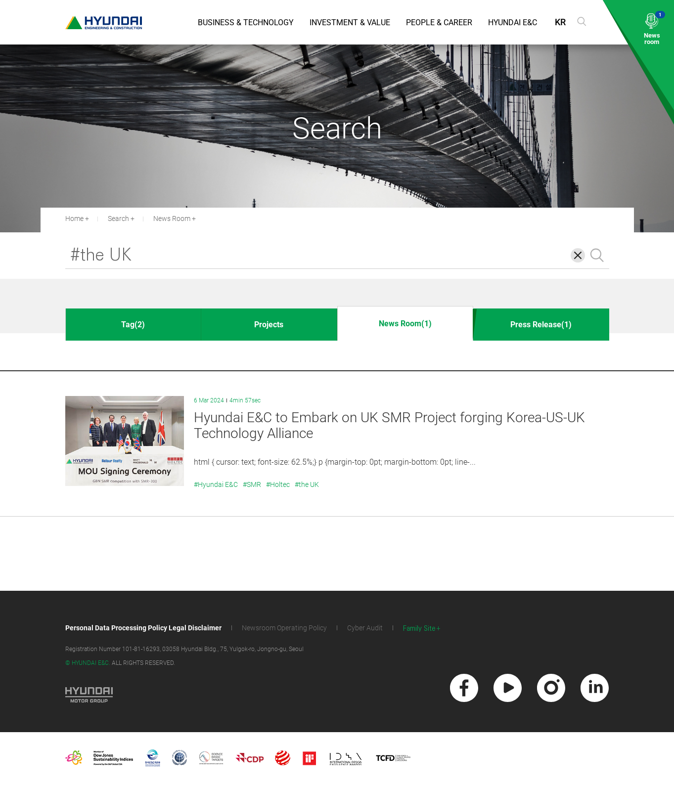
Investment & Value (350, 22)
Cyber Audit (365, 628)
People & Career (439, 22)
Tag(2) (133, 324)
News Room (171, 218)
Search (118, 218)
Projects (268, 324)
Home (74, 218)
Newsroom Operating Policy (284, 628)
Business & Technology (246, 22)
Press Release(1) (541, 324)
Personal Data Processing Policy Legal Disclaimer (143, 628)
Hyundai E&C (512, 22)
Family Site (419, 628)
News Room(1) (405, 323)
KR (560, 22)
